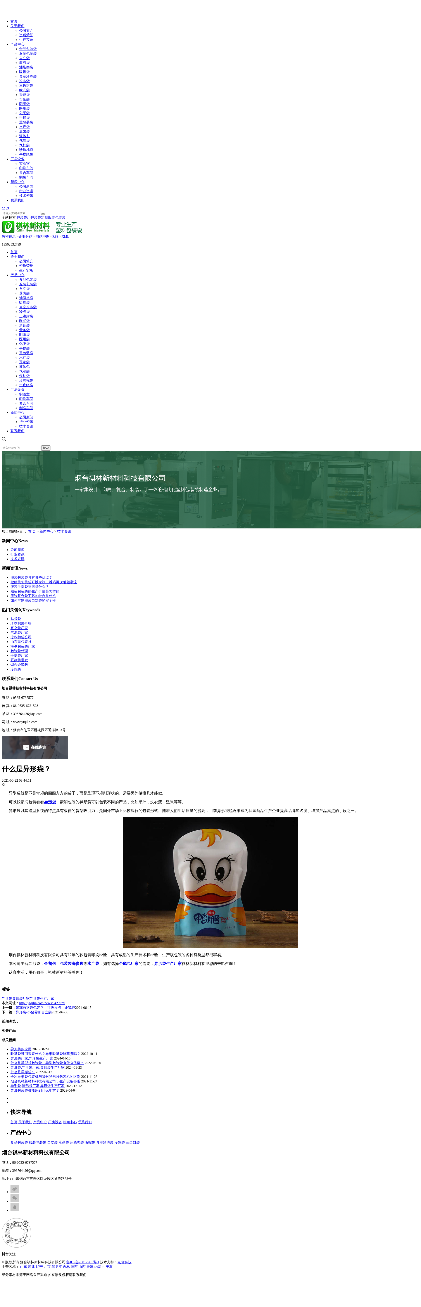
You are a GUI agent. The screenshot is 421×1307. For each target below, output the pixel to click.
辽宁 (39, 1267)
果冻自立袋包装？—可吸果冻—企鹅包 (45, 1007)
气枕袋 (24, 145)
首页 (13, 21)
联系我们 (17, 200)
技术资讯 (26, 195)
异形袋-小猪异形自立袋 (34, 1012)
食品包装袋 (28, 49)
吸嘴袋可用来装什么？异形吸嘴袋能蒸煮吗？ (45, 1054)
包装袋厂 (24, 217)
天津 (89, 1267)
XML (65, 236)
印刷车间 (26, 168)
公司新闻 (26, 186)
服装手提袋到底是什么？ (29, 587)
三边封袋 (26, 85)
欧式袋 (24, 90)
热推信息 (9, 236)
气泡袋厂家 (19, 632)
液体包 (24, 136)
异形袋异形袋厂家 (16, 998)
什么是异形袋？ (22, 1072)
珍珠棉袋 (26, 150)
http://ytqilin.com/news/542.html (42, 1003)
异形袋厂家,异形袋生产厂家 (31, 1058)
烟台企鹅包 (19, 664)
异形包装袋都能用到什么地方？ (34, 1090)
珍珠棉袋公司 (20, 637)
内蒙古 (99, 1267)
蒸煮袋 (24, 62)
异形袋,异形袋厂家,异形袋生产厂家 (37, 1067)
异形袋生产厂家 (42, 998)
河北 (31, 1267)
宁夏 (109, 1267)
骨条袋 (24, 99)
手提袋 (24, 117)
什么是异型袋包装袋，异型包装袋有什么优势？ (47, 1063)
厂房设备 (17, 159)
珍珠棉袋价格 (20, 623)
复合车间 (26, 173)
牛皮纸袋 (26, 154)
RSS (55, 236)
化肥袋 (24, 113)
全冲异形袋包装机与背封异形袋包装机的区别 (45, 1076)
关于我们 (17, 26)
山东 (23, 1267)
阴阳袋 (24, 104)
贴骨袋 (15, 619)
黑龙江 (57, 1267)
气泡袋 (24, 140)
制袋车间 (26, 177)
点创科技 (124, 1262)
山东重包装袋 (20, 642)
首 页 (32, 531)
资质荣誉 (26, 35)
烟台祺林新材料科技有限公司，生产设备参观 (45, 1081)
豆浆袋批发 (19, 660)
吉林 (66, 1267)
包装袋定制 (39, 217)
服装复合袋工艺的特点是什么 (33, 596)
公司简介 (26, 30)
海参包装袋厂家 (22, 646)
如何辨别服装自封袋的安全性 (33, 600)
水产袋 (24, 127)
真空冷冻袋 (28, 76)
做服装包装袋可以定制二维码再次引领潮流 (43, 582)
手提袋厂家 (19, 655)
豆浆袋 (24, 131)
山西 (82, 1267)
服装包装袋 (28, 53)
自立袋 (24, 58)
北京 (47, 1267)
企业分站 (26, 236)
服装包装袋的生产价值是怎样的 (34, 591)
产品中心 (17, 44)
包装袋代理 (19, 651)
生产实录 (26, 40)
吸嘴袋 (24, 72)
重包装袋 (26, 122)
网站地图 (43, 236)
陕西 (74, 1267)
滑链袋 (24, 95)
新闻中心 (17, 182)
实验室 (24, 163)
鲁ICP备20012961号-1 (82, 1262)
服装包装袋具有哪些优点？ (31, 577)
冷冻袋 (24, 81)
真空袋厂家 (19, 628)
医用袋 (24, 108)
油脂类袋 (26, 67)
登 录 (6, 208)
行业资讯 (26, 191)
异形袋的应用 (20, 1049)
